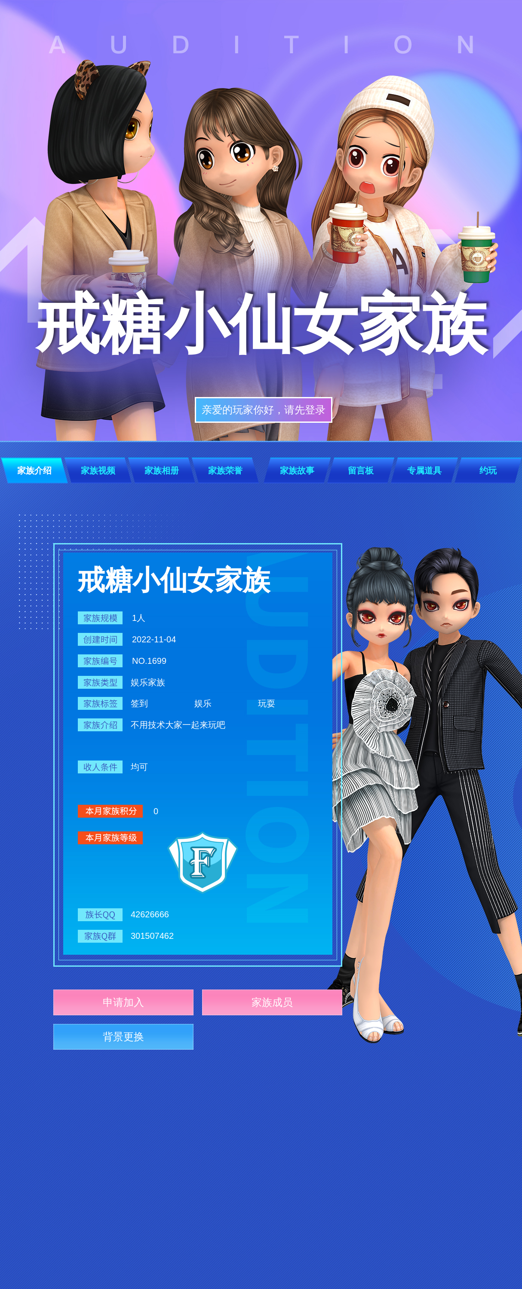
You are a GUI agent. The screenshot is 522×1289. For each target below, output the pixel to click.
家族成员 (272, 1002)
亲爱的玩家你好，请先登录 (263, 409)
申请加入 (123, 1002)
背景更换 (123, 1036)
